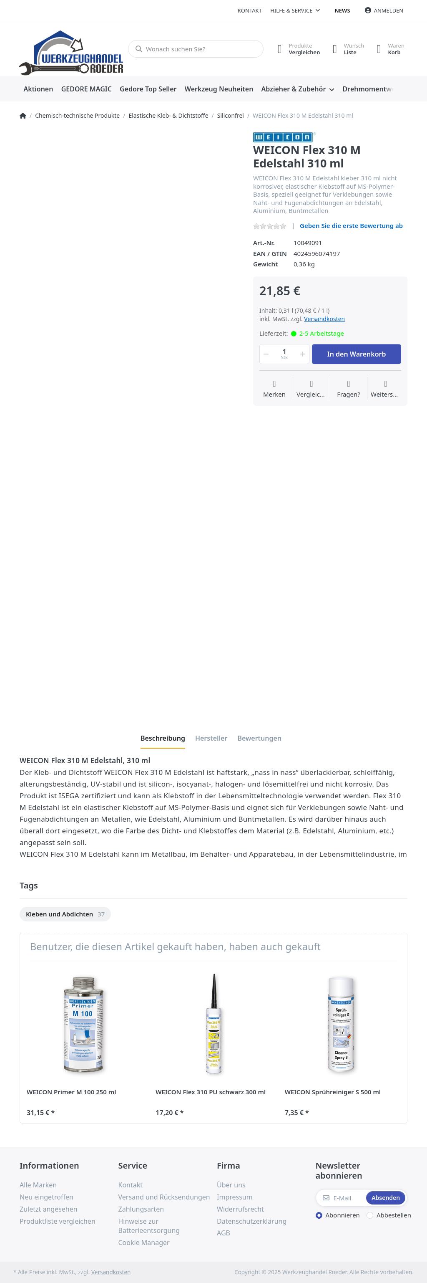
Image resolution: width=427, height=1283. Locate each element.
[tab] (163, 738)
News (342, 10)
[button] (265, 354)
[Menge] (284, 354)
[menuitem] (38, 89)
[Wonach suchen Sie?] (196, 49)
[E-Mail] (340, 1198)
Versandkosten (324, 319)
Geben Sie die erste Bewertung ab (351, 225)
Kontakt (250, 10)
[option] (65, 914)
